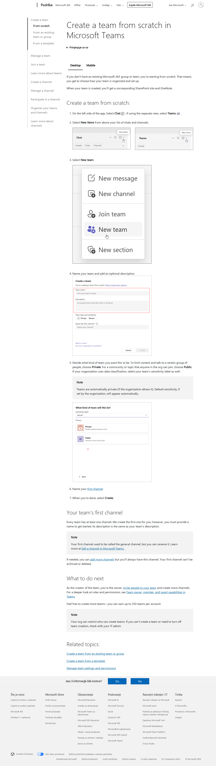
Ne (140, 681)
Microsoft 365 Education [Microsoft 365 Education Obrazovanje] (88, 720)
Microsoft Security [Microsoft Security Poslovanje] (116, 705)
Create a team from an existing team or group (95, 653)
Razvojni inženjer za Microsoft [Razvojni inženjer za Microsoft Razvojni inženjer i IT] (156, 700)
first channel (95, 489)
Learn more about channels (42, 123)
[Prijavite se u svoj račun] (201, 5)
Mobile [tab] (90, 65)
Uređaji (106, 5)
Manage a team (40, 55)
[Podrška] (46, 5)
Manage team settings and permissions (91, 668)
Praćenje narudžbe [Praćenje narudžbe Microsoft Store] (53, 717)
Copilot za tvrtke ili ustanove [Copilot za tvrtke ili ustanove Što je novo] (23, 700)
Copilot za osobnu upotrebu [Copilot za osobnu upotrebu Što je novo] (23, 705)
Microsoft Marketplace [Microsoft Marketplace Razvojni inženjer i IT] (153, 726)
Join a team (38, 64)
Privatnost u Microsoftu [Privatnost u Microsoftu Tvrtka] (185, 711)
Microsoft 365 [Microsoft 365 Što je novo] (17, 711)
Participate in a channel (45, 99)
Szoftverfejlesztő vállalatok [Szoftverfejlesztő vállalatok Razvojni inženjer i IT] (154, 737)
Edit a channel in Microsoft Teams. (103, 548)
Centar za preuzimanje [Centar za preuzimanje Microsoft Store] (55, 705)
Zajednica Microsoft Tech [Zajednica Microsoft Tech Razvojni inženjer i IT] (154, 720)
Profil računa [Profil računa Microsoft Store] (50, 700)
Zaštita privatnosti (90, 759)
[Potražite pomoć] (192, 5)
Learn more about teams (46, 73)
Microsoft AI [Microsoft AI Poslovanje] (113, 700)
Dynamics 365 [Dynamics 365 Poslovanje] (114, 717)
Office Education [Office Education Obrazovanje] (85, 726)
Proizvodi (90, 5)
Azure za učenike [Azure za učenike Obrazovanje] (85, 743)
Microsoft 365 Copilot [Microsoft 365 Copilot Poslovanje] (117, 734)
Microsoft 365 (63, 5)
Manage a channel (42, 90)
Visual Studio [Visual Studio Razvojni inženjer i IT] (148, 743)
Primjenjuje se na (78, 47)
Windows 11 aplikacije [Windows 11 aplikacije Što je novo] (20, 717)
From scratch (41, 26)
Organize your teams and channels (44, 110)
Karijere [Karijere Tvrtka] (178, 700)
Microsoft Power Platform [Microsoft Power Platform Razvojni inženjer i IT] (154, 732)
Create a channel (41, 82)
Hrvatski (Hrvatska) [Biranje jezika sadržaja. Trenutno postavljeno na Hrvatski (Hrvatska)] (24, 754)
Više (118, 5)
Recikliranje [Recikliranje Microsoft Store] (50, 723)
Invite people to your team (139, 588)
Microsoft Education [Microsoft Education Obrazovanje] (86, 700)
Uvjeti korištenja (110, 759)
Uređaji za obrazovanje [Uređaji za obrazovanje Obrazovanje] (88, 705)
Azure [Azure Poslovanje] (110, 711)
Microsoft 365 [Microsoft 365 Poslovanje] (114, 723)
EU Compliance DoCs (171, 759)
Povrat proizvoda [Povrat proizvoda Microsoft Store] (52, 711)
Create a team (39, 20)
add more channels (102, 559)
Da (117, 681)
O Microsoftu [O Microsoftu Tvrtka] (181, 705)
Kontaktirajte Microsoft (66, 759)
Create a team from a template (86, 661)
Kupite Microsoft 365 (140, 5)
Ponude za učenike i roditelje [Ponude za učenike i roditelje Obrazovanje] (90, 737)
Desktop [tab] (75, 65)
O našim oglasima (149, 759)
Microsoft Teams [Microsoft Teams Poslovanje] (115, 740)
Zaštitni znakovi (129, 759)
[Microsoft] (23, 5)
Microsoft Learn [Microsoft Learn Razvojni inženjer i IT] (149, 705)
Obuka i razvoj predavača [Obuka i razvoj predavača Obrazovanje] (89, 732)
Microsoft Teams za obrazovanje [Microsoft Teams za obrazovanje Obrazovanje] (86, 713)
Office (77, 5)
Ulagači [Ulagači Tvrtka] (178, 717)
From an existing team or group (43, 34)
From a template (43, 43)
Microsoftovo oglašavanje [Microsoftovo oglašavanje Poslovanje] (119, 729)
